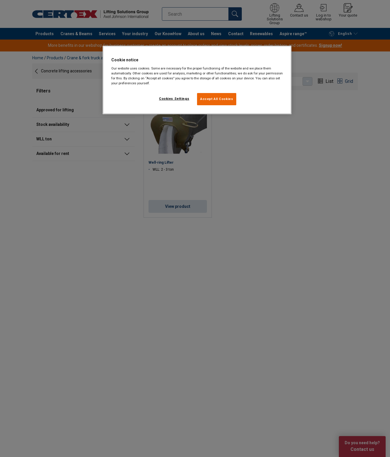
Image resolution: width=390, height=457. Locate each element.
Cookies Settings (174, 99)
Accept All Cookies (216, 99)
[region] (197, 80)
